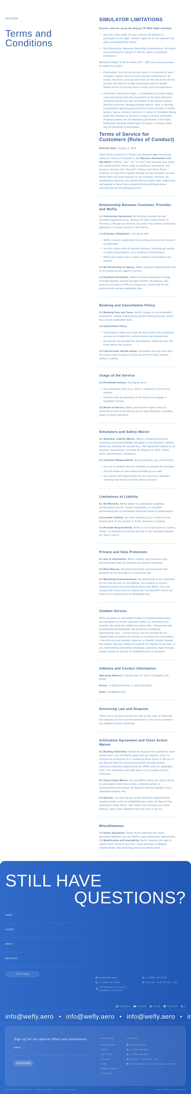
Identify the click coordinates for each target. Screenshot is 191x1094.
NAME (9, 915)
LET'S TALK (22, 974)
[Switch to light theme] (184, 5)
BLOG (96, 5)
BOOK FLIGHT (159, 5)
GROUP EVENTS (115, 5)
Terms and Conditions (44, 1090)
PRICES (47, 5)
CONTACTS (136, 5)
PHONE (10, 929)
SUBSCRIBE (23, 1063)
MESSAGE (12, 958)
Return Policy (26, 1090)
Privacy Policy (11, 1090)
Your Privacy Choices (66, 1090)
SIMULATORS (29, 5)
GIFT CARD (64, 5)
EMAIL (9, 944)
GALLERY (81, 5)
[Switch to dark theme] (179, 5)
